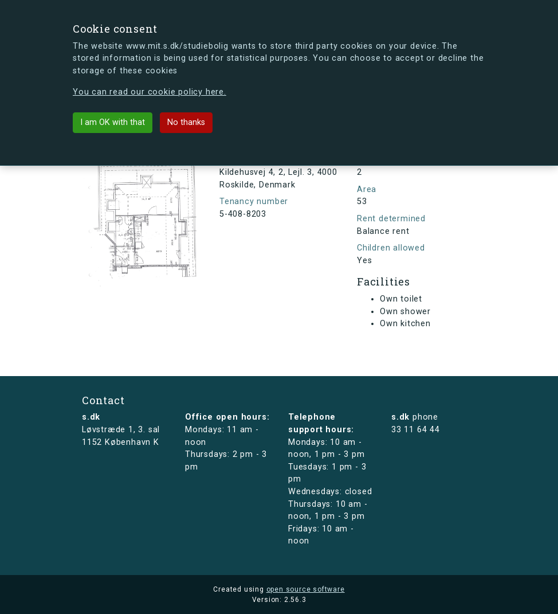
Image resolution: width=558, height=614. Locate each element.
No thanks (186, 122)
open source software (305, 589)
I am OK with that (112, 122)
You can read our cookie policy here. (149, 92)
